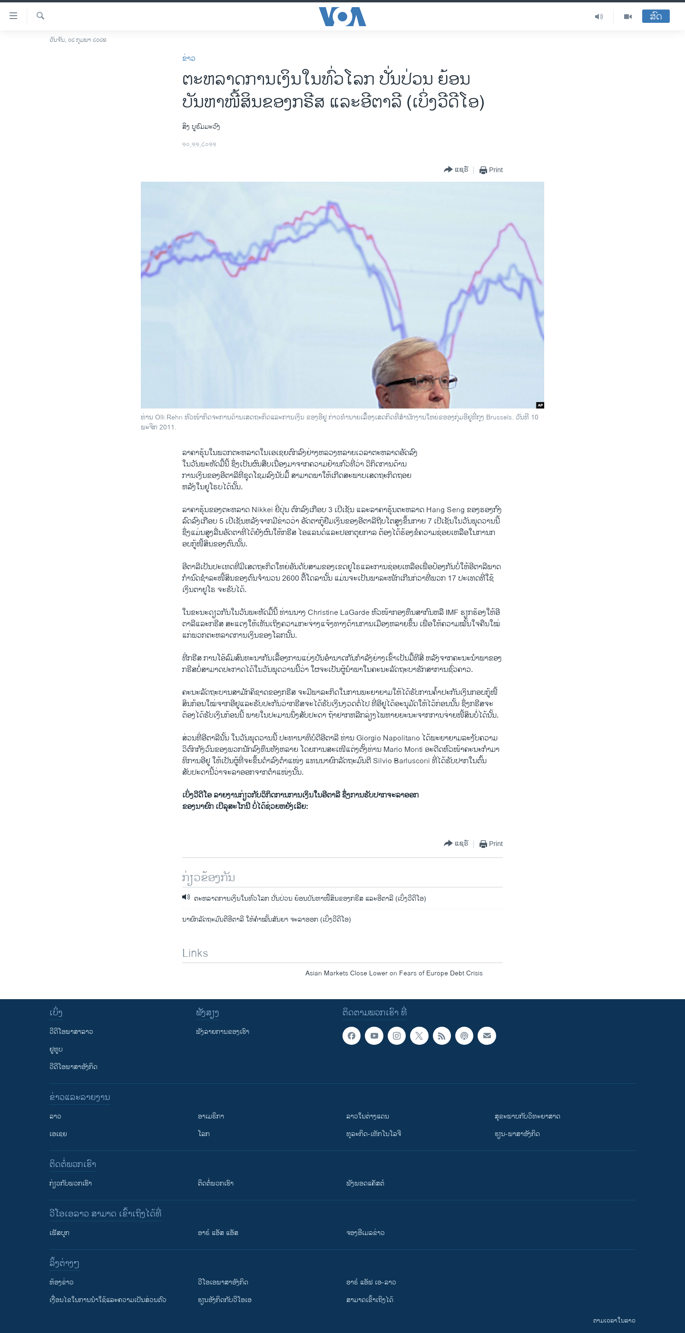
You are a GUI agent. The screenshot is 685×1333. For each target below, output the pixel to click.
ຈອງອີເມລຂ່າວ (365, 1233)
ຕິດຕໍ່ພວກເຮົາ (216, 1183)
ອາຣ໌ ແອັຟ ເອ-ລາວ (371, 1282)
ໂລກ (204, 1134)
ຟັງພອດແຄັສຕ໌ (365, 1183)
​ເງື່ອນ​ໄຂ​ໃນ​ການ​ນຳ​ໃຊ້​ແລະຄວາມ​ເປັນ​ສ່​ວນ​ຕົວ (107, 1300)
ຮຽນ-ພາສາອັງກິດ (517, 1134)
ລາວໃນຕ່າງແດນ (367, 1116)
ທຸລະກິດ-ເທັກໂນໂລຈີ (373, 1134)
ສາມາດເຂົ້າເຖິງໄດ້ (369, 1300)
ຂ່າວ (189, 58)
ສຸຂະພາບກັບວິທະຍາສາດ (527, 1116)
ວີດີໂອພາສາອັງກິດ (73, 1067)
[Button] (456, 170)
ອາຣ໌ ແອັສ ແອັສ (218, 1233)
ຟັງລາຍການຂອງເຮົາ (222, 1032)
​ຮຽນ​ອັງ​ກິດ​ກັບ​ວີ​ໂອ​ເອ (225, 1300)
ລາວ (55, 1116)
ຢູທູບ (56, 1049)
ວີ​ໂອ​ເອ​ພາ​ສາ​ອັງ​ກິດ (223, 1282)
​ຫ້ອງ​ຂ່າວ (61, 1282)
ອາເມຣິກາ (211, 1116)
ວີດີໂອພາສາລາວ (71, 1032)
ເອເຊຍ (58, 1134)
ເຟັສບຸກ (59, 1233)
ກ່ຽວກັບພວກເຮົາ (70, 1183)
